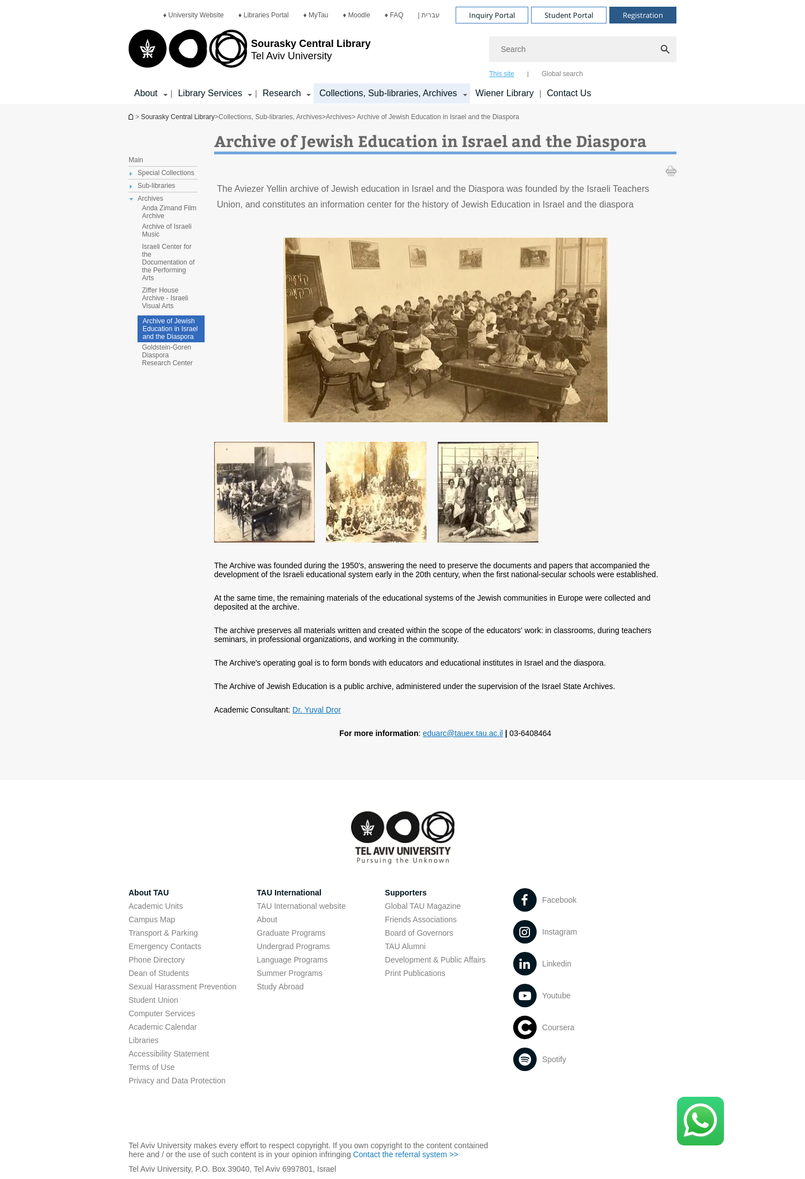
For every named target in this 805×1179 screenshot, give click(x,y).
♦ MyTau (315, 15)
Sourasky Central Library (178, 117)
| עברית (429, 15)
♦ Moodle (356, 15)
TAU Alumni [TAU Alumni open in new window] (405, 946)
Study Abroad (280, 986)
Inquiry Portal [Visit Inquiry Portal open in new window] (492, 15)
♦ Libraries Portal (263, 15)
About (267, 919)
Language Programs (292, 959)
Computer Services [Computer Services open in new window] (162, 1013)
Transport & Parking (163, 932)
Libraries (144, 1040)
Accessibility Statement (169, 1053)
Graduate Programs (291, 932)
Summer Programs (289, 973)
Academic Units (156, 906)
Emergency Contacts (165, 946)
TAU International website (301, 906)
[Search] (582, 49)
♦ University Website (193, 15)
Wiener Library (505, 93)
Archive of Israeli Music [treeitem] (167, 230)
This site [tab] (501, 74)
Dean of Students (159, 973)
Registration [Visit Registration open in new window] (643, 15)
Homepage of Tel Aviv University (132, 117)
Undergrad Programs (293, 946)
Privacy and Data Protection (177, 1080)
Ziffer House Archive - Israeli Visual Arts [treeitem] (165, 298)
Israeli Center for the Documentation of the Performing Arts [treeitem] (168, 262)
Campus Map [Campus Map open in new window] (152, 919)
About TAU (149, 892)
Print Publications (415, 973)
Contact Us (569, 93)
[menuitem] (193, 15)
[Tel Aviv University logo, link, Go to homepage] (250, 53)
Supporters (406, 892)
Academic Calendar (163, 1026)
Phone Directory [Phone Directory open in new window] (156, 959)
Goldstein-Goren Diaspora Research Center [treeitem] (167, 355)
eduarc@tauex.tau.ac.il (463, 733)
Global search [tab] (562, 74)
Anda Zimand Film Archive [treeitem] (169, 212)
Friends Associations (421, 919)
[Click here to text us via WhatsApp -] (700, 1121)
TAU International (289, 892)
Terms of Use (151, 1067)
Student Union (153, 1000)
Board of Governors (419, 932)
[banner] (402, 52)
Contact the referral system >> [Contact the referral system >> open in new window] (405, 1154)
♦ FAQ (394, 15)
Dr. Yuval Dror (316, 709)
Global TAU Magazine (423, 906)
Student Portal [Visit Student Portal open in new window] (568, 15)
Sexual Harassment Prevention (182, 986)
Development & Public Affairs (435, 959)
